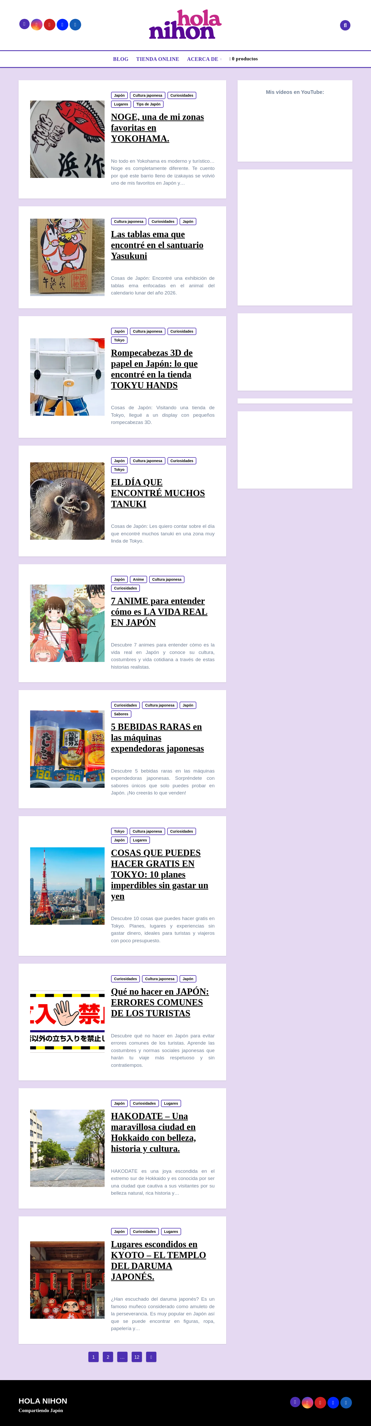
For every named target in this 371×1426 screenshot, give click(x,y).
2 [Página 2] (108, 1357)
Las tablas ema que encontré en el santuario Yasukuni (157, 245)
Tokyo (119, 340)
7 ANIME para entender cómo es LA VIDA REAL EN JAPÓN (159, 612)
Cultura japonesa (147, 95)
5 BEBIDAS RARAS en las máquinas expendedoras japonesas (157, 737)
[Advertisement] (295, 353)
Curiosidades (182, 95)
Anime (138, 579)
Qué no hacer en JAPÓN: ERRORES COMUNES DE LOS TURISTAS (160, 1002)
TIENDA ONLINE (157, 59)
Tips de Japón (148, 104)
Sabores (121, 714)
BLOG (121, 59)
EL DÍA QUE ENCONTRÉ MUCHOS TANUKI (158, 493)
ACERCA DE (203, 59)
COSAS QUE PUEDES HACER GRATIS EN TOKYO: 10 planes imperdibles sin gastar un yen (159, 874)
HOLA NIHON (43, 1401)
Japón (119, 95)
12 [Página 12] (136, 1357)
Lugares (121, 104)
